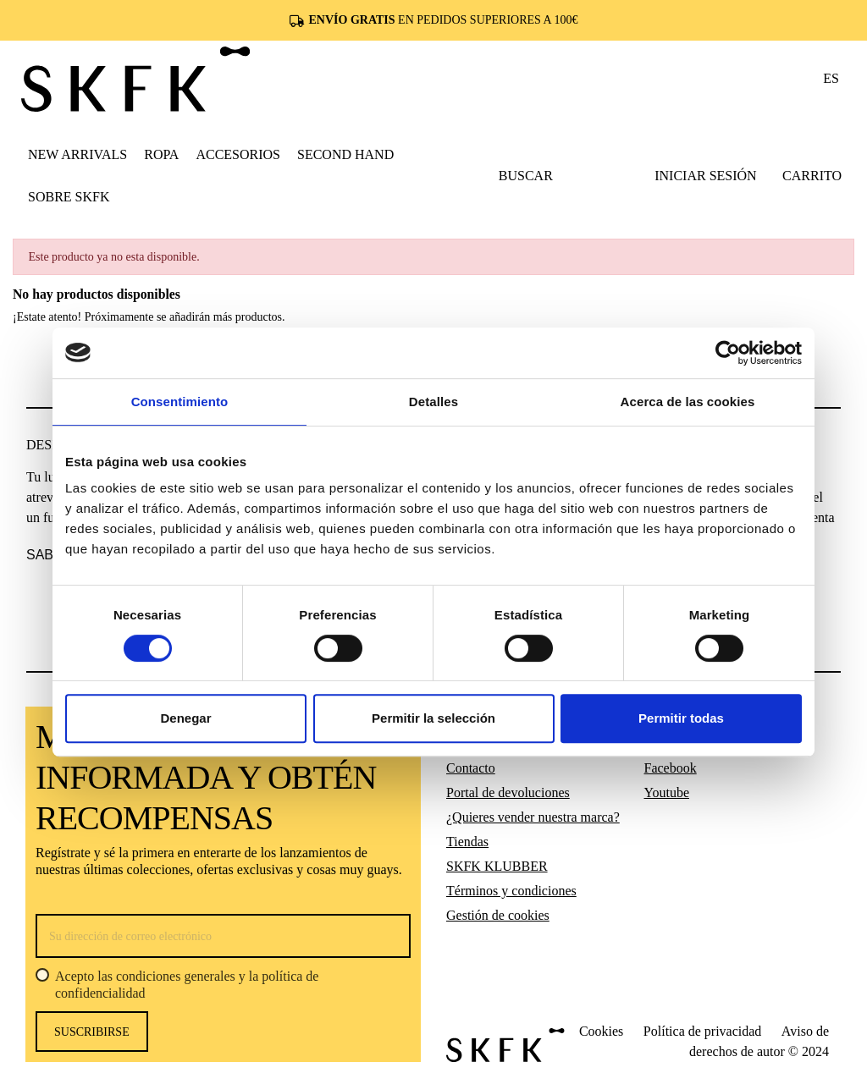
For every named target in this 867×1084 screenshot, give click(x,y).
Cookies (601, 1031)
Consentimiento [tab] (180, 401)
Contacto (470, 768)
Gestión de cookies (497, 915)
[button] (161, 154)
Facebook (670, 768)
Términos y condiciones (511, 890)
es (831, 78)
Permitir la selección (433, 718)
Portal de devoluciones (508, 792)
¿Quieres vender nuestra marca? (533, 817)
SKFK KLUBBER (497, 866)
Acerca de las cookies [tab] (688, 401)
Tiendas (467, 841)
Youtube (667, 792)
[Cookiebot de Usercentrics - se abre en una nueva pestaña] (728, 353)
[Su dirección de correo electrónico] (223, 936)
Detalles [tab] (433, 401)
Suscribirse (92, 1032)
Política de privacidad (702, 1031)
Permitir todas (681, 718)
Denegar (185, 718)
